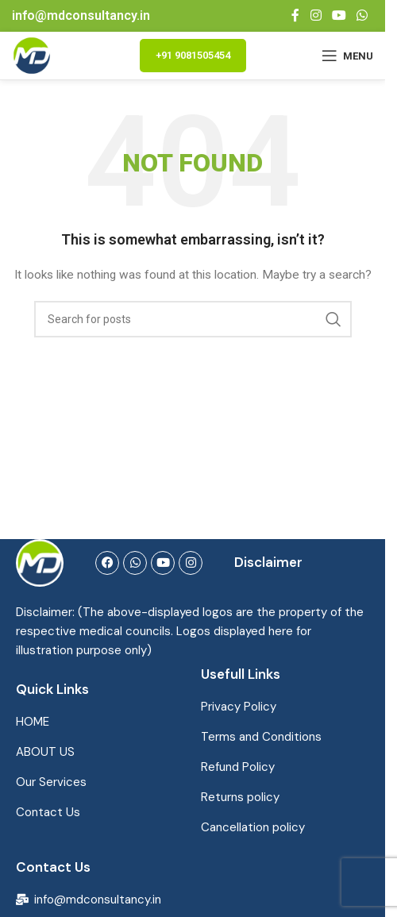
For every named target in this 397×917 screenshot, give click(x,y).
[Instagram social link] (315, 15)
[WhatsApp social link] (362, 15)
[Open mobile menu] (347, 55)
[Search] (193, 319)
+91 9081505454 (193, 55)
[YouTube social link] (338, 15)
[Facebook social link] (295, 15)
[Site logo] (32, 54)
